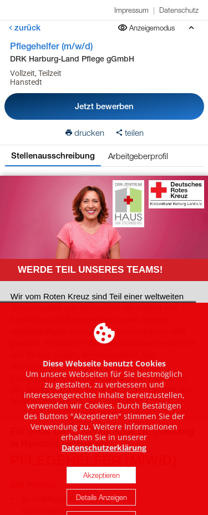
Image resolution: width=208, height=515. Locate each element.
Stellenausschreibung (53, 155)
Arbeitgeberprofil (138, 156)
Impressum (131, 10)
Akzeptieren (101, 485)
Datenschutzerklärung (104, 458)
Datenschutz (179, 10)
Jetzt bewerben (104, 106)
